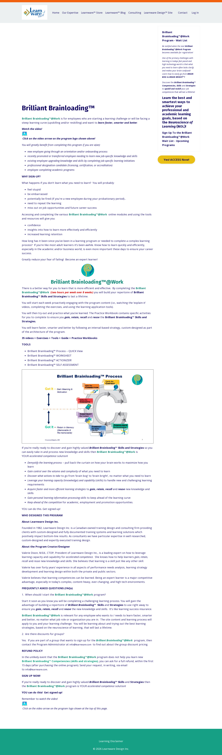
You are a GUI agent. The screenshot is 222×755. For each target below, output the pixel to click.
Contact (182, 12)
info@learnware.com (81, 644)
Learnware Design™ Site (160, 12)
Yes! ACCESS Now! (177, 159)
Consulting (134, 10)
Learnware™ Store (94, 12)
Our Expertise (72, 12)
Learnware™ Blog (117, 12)
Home (55, 10)
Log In (195, 12)
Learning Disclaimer (111, 741)
